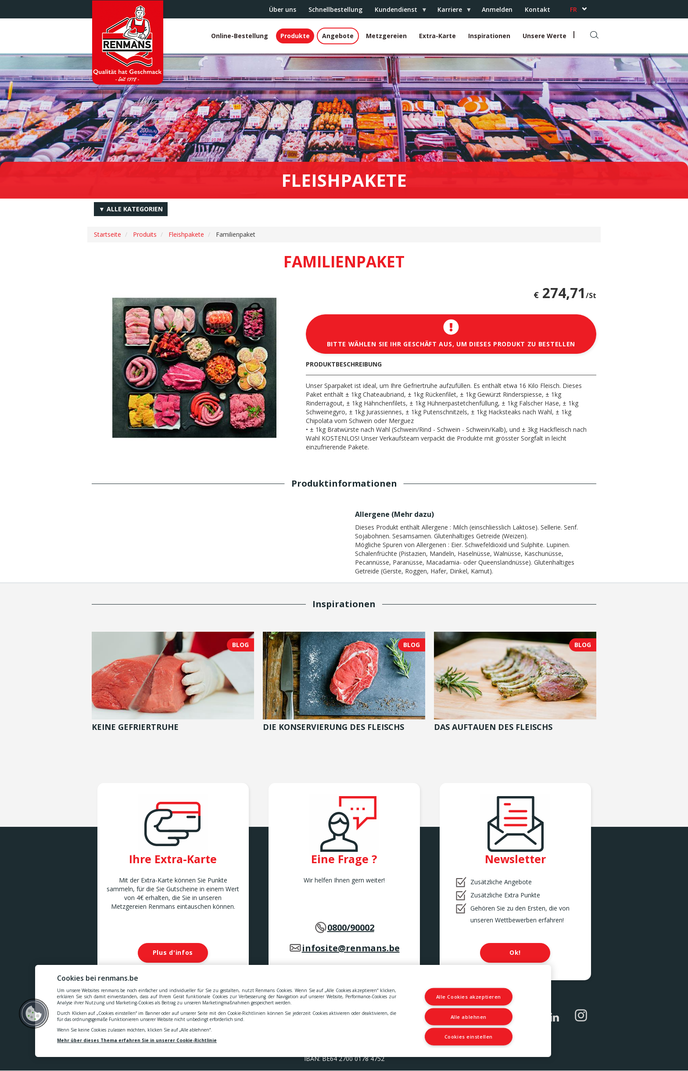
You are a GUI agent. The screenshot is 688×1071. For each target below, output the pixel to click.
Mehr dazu (412, 514)
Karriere (451, 11)
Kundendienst (397, 11)
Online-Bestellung (239, 36)
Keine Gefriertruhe (135, 727)
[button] (34, 1014)
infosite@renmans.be (351, 948)
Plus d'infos (173, 952)
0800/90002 (350, 927)
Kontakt (537, 9)
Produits (145, 234)
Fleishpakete (186, 234)
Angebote (338, 36)
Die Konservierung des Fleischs (333, 727)
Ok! (515, 952)
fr (573, 9)
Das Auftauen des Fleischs (493, 727)
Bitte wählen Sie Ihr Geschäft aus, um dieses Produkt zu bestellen (451, 333)
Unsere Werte (544, 36)
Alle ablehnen (469, 1016)
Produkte (295, 36)
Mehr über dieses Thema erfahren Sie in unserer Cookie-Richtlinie (137, 1040)
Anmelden (497, 9)
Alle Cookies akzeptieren (468, 996)
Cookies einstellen (468, 1036)
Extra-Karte (437, 36)
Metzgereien (386, 36)
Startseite (107, 234)
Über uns (282, 9)
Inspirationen (489, 36)
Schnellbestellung (335, 9)
